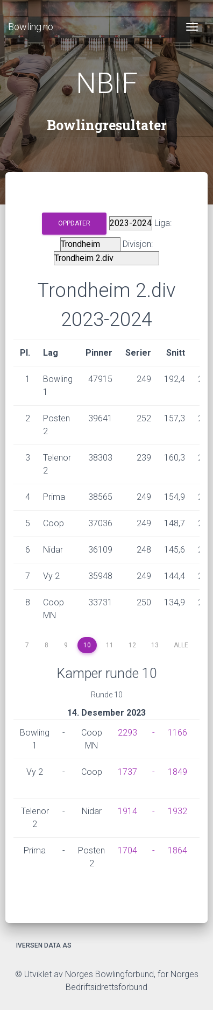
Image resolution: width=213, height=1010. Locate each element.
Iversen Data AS (44, 945)
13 (155, 645)
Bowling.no (30, 26)
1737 (127, 772)
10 (87, 645)
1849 (177, 772)
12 (132, 645)
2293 (127, 733)
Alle (181, 645)
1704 (127, 850)
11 (109, 645)
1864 (177, 850)
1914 (127, 811)
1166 (177, 733)
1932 (177, 811)
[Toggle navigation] (192, 26)
